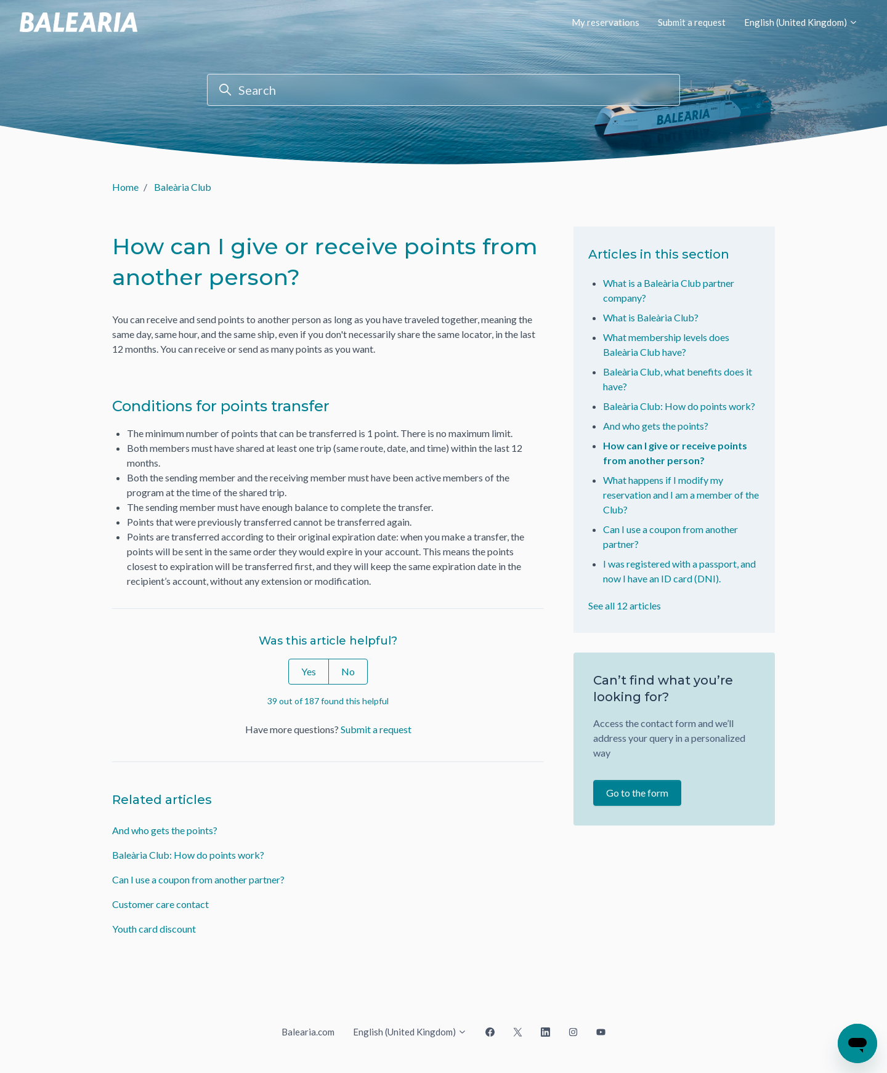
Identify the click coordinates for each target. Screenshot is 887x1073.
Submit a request (692, 22)
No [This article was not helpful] (348, 671)
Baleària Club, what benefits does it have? (677, 379)
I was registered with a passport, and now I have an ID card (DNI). (679, 571)
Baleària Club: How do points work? (188, 855)
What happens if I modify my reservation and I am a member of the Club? (681, 494)
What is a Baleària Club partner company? (668, 290)
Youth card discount (154, 928)
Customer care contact (160, 904)
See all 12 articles (624, 605)
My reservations (605, 22)
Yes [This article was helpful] (308, 671)
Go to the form (637, 792)
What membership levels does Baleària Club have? (666, 344)
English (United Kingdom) (801, 22)
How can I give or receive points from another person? (675, 453)
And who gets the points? (164, 830)
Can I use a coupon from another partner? (198, 879)
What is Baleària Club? (651, 317)
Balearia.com (307, 1031)
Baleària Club (182, 187)
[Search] (443, 90)
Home (125, 187)
